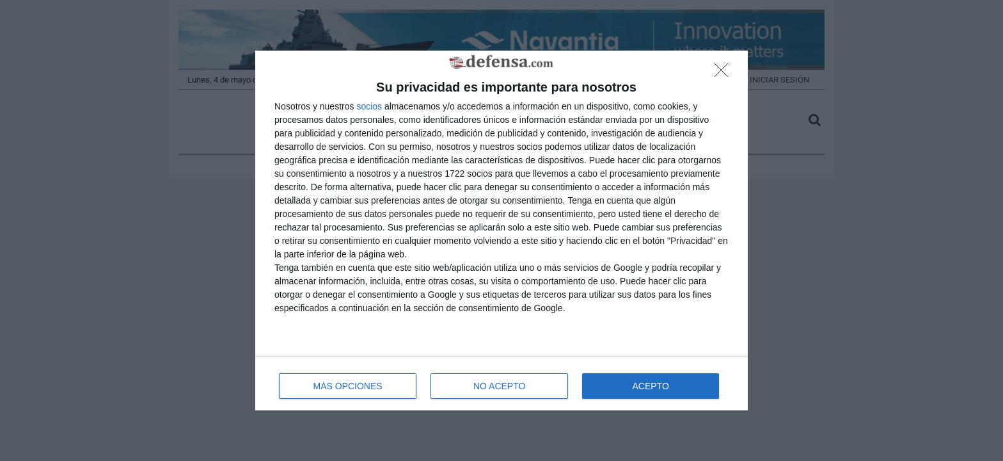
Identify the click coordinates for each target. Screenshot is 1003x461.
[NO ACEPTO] (725, 73)
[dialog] (501, 231)
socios (369, 106)
